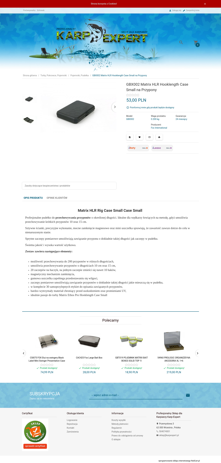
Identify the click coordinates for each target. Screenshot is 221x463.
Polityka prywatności (122, 431)
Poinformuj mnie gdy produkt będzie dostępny (152, 107)
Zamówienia (72, 431)
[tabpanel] (110, 256)
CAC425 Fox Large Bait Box (89, 357)
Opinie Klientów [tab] (57, 197)
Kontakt (70, 428)
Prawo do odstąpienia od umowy (127, 435)
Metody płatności (120, 424)
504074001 (163, 431)
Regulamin (117, 428)
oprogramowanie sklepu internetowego (174, 461)
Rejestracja (72, 424)
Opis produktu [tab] (33, 197)
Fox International (159, 128)
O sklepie (116, 439)
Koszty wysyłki (119, 420)
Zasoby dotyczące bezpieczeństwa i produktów (47, 185)
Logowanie (72, 420)
